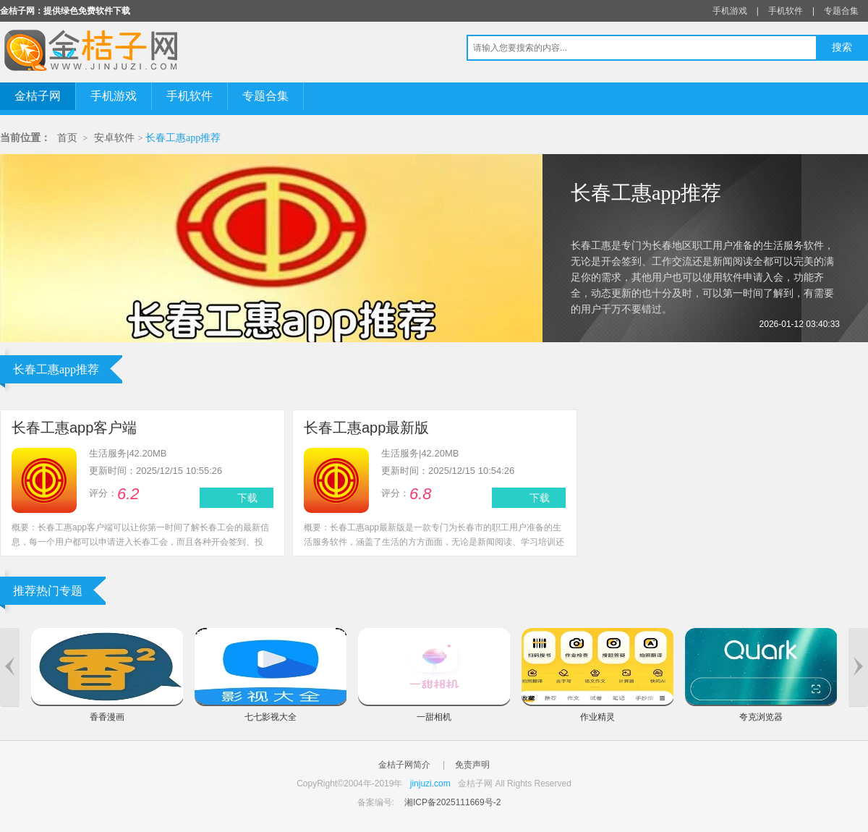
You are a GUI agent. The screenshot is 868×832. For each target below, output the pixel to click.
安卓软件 (114, 137)
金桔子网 (37, 96)
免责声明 (472, 765)
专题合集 (841, 11)
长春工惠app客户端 (74, 428)
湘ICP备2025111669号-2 (452, 802)
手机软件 (785, 11)
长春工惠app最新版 (366, 428)
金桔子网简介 (404, 765)
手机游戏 (729, 11)
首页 (67, 137)
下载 (247, 498)
